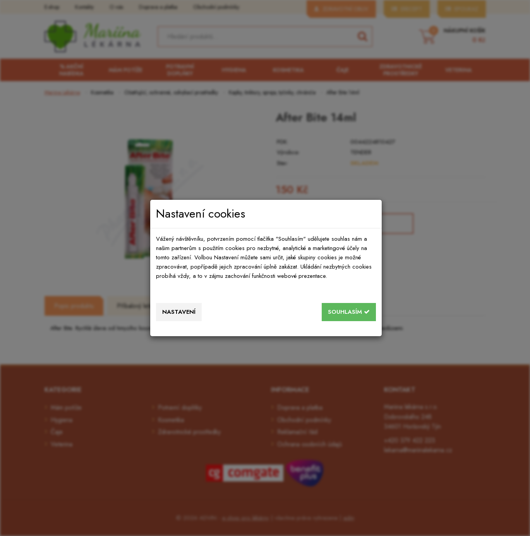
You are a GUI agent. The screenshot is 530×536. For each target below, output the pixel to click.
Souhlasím (349, 312)
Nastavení (179, 312)
